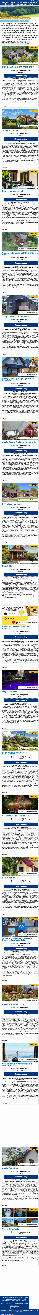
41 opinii (27, 1185)
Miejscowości (26, 18)
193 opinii (28, 1246)
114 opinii (17, 771)
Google (26, 1297)
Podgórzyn (33, 47)
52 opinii (27, 143)
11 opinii (29, 894)
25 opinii (25, 581)
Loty (5, 20)
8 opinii (29, 204)
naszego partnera (26, 101)
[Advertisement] (19, 1131)
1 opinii (34, 832)
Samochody (15, 20)
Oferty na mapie (16, 18)
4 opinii (17, 645)
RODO (18, 1305)
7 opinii (17, 269)
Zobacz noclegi (21, 76)
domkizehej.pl (34, 1)
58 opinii (27, 707)
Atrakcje (24, 20)
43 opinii (36, 457)
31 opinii (20, 396)
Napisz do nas (19, 1311)
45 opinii (34, 330)
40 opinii (35, 80)
